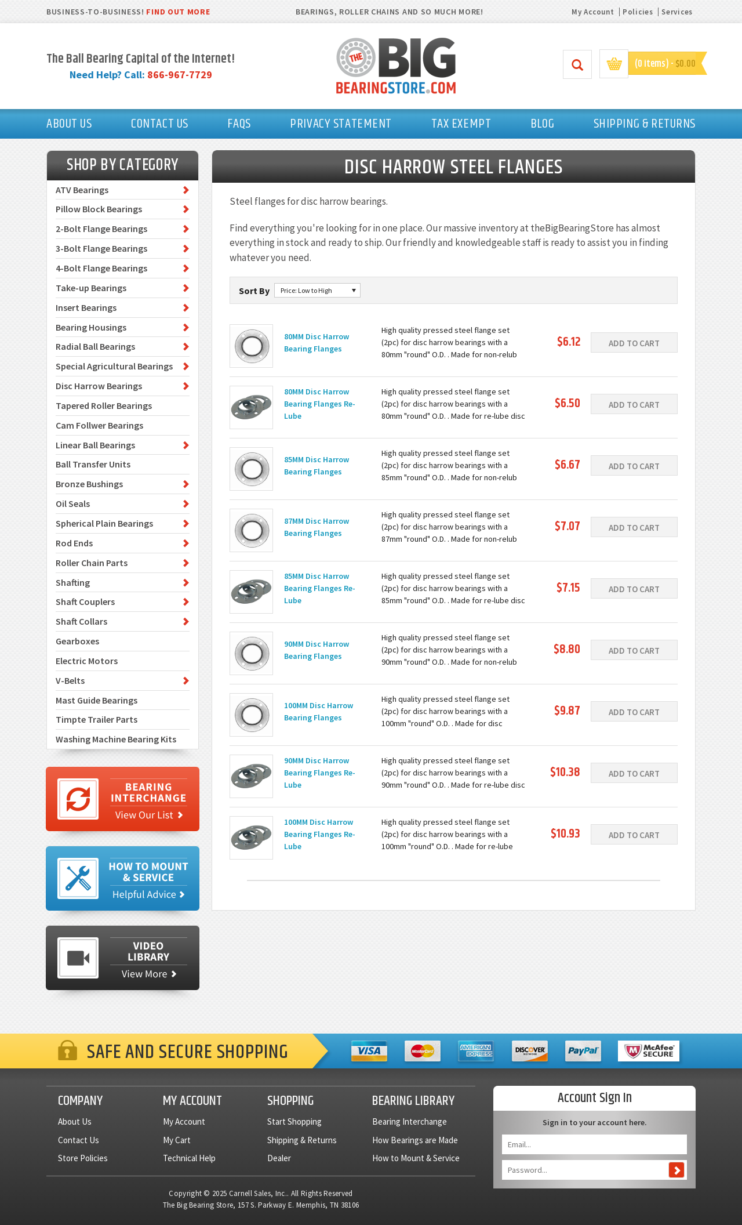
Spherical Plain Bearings (104, 523)
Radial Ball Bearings (95, 346)
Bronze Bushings (89, 484)
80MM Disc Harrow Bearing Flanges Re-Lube (319, 403)
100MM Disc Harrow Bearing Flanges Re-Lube (319, 834)
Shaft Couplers (85, 601)
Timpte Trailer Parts (96, 719)
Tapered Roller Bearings (104, 405)
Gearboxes (77, 641)
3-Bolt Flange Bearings (101, 248)
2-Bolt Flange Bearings (101, 228)
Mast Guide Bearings (96, 700)
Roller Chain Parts (92, 562)
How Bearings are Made (415, 1140)
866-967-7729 (179, 74)
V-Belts (70, 680)
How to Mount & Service (416, 1158)
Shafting (73, 582)
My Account (593, 12)
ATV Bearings (82, 189)
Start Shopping (294, 1121)
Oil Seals (73, 503)
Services (677, 12)
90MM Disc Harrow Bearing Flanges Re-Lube (319, 772)
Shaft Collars (81, 621)
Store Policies (83, 1158)
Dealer (279, 1158)
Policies (638, 12)
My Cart (177, 1140)
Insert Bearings (86, 307)
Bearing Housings (91, 327)
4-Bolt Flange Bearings (101, 268)
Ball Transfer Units (93, 464)
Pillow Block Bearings (99, 209)
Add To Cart (634, 343)
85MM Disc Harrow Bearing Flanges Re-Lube (319, 588)
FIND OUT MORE (178, 11)
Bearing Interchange (409, 1121)
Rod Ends (74, 543)
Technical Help (189, 1158)
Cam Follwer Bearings (99, 425)
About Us (75, 1121)
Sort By (254, 290)
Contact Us (78, 1140)
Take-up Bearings (91, 287)
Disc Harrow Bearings (99, 386)
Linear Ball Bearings (95, 445)
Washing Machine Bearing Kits (116, 739)
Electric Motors (87, 660)
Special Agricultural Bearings (114, 366)
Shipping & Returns (302, 1140)
